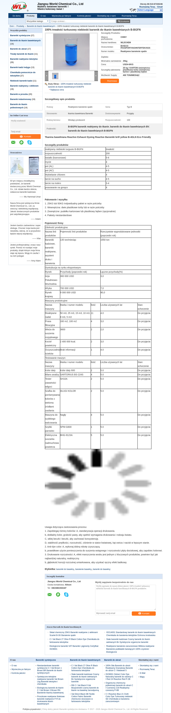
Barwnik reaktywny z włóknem (24, 86)
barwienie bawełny (83, 569)
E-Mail (142, 673)
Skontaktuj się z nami (106, 16)
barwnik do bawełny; (102, 569)
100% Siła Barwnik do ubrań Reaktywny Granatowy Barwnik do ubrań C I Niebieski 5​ (119, 668)
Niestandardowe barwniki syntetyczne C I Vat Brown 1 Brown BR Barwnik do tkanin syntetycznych (49, 669)
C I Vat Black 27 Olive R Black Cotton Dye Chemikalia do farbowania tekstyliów (84, 668)
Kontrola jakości (84, 16)
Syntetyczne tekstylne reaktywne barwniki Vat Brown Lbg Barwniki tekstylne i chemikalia (50, 680)
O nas (43, 16)
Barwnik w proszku (19, 94)
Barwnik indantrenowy (20, 99)
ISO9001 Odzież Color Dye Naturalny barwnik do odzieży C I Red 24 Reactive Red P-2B (119, 676)
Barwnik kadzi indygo (20, 67)
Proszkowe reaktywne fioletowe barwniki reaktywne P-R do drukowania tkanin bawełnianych (50, 700)
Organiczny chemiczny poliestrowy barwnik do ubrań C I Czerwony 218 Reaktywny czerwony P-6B (119, 686)
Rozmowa (110, 81)
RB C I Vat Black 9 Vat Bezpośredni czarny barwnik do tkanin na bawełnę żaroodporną (85, 687)
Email (160, 7)
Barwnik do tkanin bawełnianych (41, 26)
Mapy (142, 677)
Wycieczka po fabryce (61, 16)
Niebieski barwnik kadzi (21, 81)
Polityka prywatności (32, 709)
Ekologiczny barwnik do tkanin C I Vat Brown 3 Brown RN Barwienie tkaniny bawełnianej (50, 690)
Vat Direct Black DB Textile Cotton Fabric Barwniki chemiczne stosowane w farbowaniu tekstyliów (83, 698)
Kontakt (25, 136)
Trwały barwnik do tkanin (22, 54)
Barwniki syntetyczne (20, 35)
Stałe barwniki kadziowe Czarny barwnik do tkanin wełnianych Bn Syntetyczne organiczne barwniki (85, 678)
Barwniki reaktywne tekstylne (24, 59)
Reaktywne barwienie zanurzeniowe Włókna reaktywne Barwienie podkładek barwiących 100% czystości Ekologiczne (130, 649)
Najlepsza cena (57, 90)
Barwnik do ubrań (18, 49)
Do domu (17, 16)
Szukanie (124, 21)
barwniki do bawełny (65, 569)
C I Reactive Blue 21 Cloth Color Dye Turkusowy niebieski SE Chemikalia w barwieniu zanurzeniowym (119, 698)
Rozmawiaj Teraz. (147, 7)
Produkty (30, 16)
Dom (12, 26)
